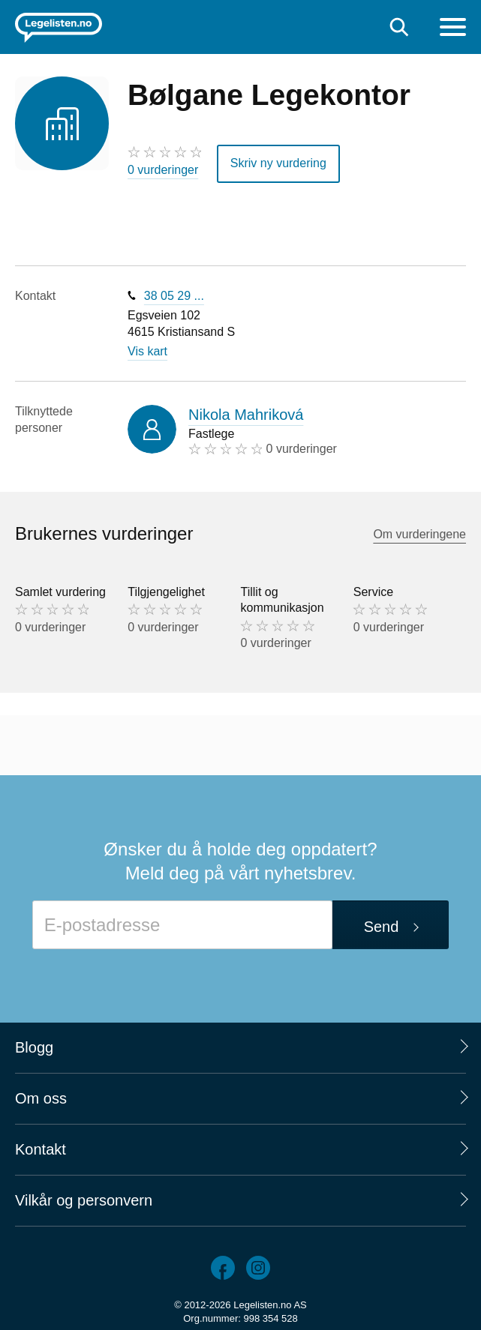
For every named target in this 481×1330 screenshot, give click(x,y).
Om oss (41, 1098)
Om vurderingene (419, 534)
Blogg (34, 1047)
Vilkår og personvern (83, 1200)
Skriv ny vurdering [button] (278, 163)
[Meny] (453, 29)
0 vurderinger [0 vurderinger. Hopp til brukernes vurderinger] (163, 169)
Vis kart (147, 351)
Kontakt (40, 1149)
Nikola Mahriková (245, 414)
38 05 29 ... (174, 295)
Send (381, 926)
